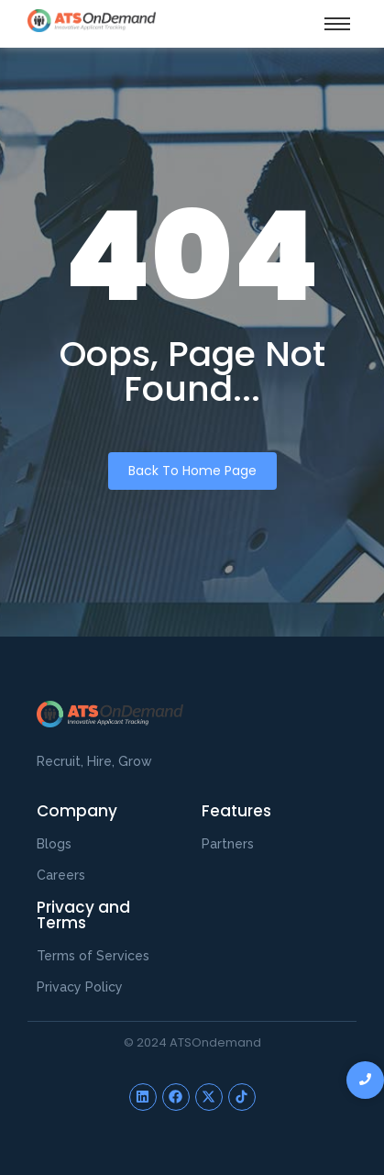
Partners (228, 844)
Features (236, 811)
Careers (61, 875)
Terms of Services (93, 955)
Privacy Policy (80, 987)
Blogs (54, 844)
